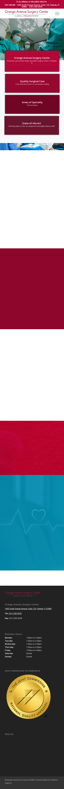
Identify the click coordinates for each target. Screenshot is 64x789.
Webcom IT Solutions (50, 780)
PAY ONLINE (10, 5)
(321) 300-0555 (35, 7)
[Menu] (56, 13)
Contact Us (8, 783)
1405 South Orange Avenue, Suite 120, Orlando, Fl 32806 (28, 609)
